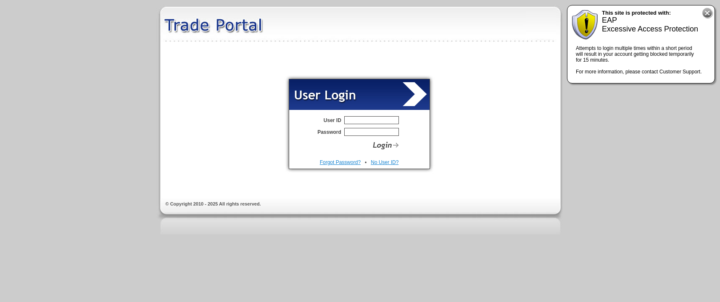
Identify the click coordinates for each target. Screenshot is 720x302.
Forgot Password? (340, 162)
